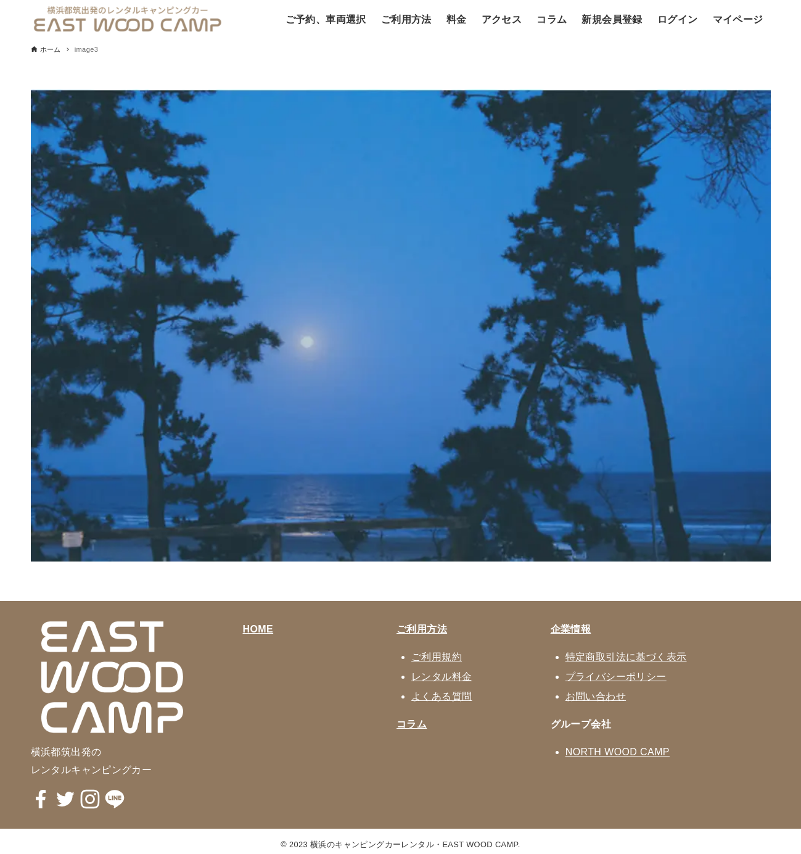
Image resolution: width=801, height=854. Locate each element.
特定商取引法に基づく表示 (626, 657)
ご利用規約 (436, 657)
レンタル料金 (441, 676)
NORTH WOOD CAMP (617, 752)
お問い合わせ (595, 696)
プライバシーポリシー (616, 676)
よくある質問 (441, 696)
